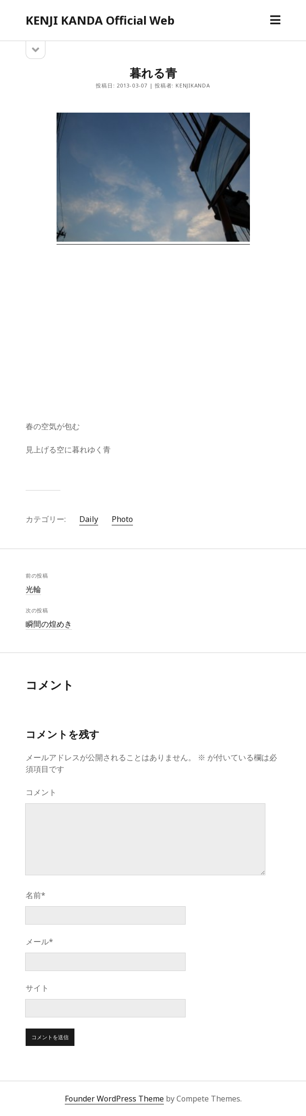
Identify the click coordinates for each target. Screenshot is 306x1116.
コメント (41, 792)
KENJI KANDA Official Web (100, 20)
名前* (35, 895)
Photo (122, 519)
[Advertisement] (153, 323)
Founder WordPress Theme (114, 1098)
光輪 (33, 589)
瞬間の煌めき (49, 624)
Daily (88, 519)
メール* (39, 941)
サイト (37, 988)
